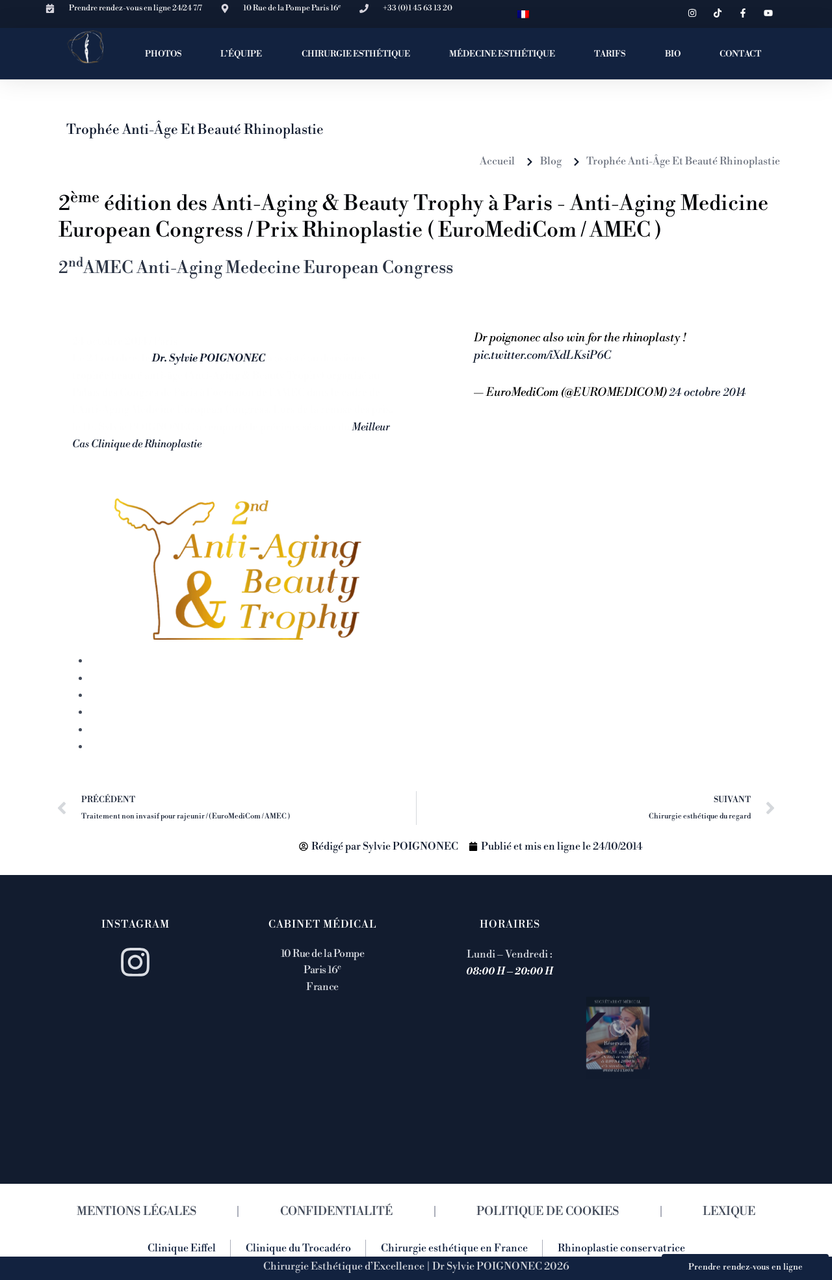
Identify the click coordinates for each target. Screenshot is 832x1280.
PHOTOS (163, 54)
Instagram (135, 924)
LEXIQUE (729, 1211)
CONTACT (740, 54)
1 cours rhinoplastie (139, 661)
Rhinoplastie (120, 678)
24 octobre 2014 (707, 392)
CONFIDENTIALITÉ (336, 1211)
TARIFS (609, 54)
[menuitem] (523, 14)
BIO (673, 54)
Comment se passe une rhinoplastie (172, 695)
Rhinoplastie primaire (141, 712)
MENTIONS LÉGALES (136, 1211)
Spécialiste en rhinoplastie (152, 730)
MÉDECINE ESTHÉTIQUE (502, 54)
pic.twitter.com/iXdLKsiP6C (542, 355)
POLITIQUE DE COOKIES (547, 1211)
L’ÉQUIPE (241, 54)
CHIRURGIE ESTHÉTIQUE (356, 54)
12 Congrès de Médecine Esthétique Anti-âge (201, 746)
